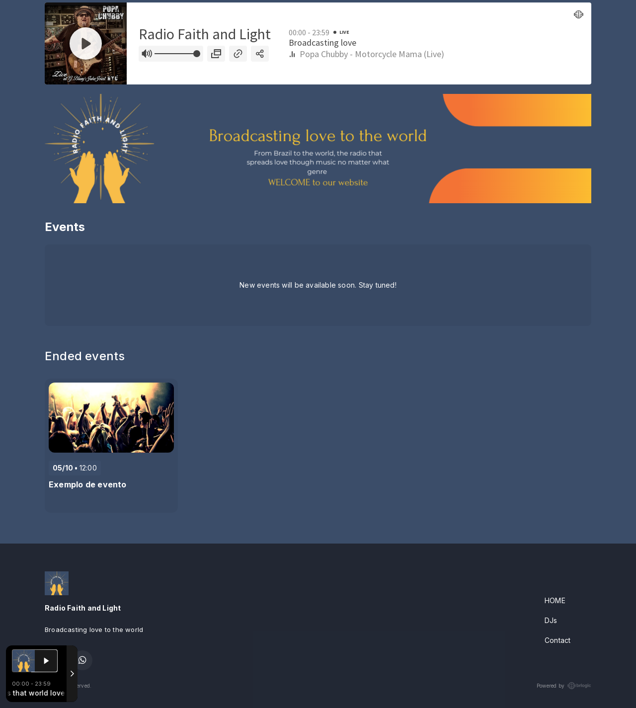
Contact (557, 640)
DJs (551, 620)
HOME (555, 600)
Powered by (564, 685)
